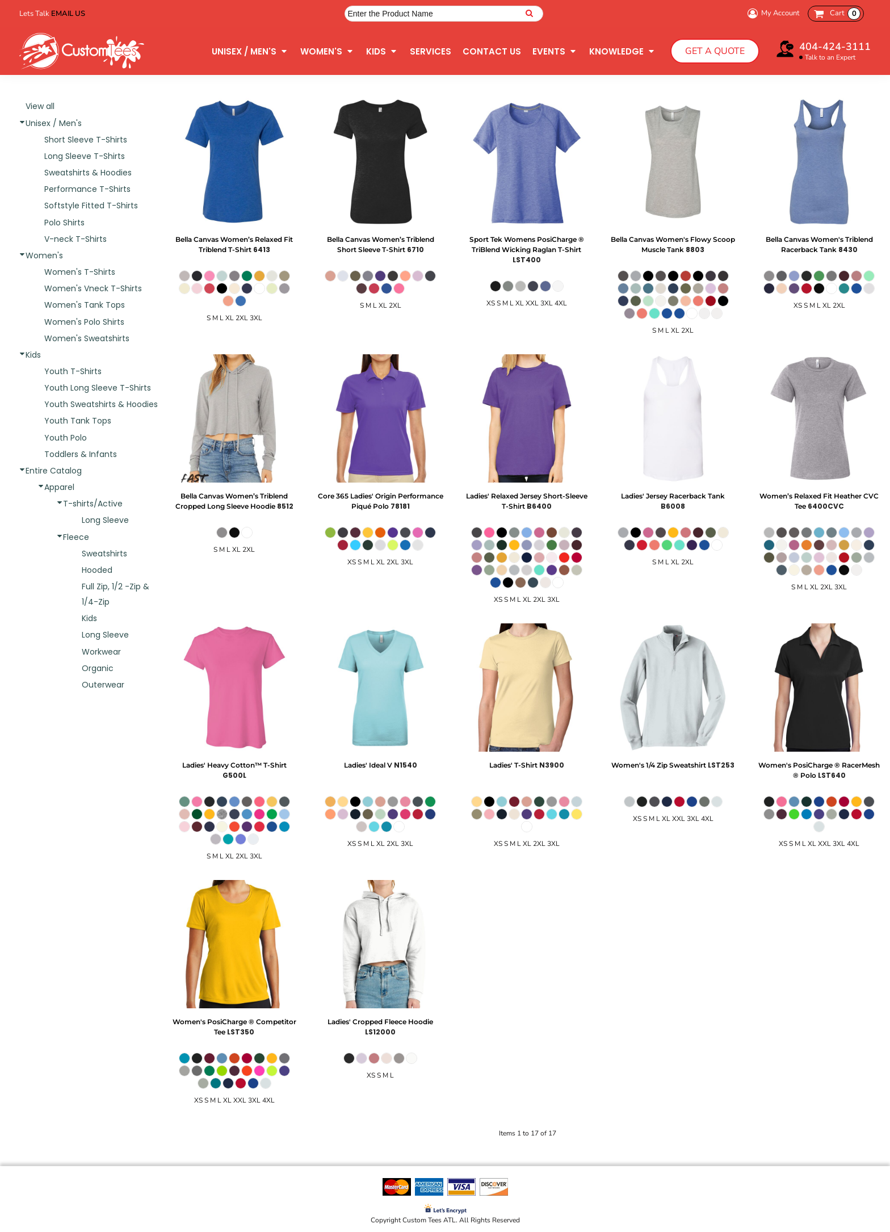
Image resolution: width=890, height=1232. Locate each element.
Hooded (97, 570)
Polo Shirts (64, 222)
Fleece (76, 537)
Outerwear (103, 684)
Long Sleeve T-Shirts (84, 156)
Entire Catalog (54, 470)
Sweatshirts (104, 553)
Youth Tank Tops (77, 420)
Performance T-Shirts (87, 189)
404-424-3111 (835, 46)
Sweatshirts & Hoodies (88, 172)
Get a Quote (715, 51)
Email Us (68, 14)
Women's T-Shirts (79, 272)
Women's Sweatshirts (86, 338)
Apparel (59, 487)
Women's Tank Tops (84, 305)
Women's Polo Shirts (84, 322)
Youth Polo (65, 437)
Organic (98, 668)
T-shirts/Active (93, 503)
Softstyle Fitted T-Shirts (91, 205)
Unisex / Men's (54, 123)
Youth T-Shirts (73, 371)
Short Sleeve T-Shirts (85, 139)
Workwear (101, 651)
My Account (772, 13)
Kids (33, 355)
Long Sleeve (105, 520)
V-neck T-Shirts (75, 239)
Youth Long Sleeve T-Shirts (97, 387)
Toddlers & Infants (80, 454)
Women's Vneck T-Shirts (93, 288)
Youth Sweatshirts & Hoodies (101, 404)
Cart (845, 13)
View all (40, 106)
